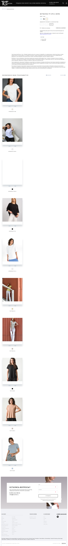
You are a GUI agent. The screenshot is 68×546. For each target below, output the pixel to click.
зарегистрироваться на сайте (45, 33)
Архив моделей (14, 519)
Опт (44, 519)
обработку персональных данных (48, 500)
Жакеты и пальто (15, 522)
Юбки (3, 532)
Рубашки (13, 529)
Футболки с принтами (5, 535)
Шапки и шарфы (15, 525)
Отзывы (45, 518)
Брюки (13, 532)
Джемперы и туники (5, 524)
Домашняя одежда (5, 531)
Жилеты (3, 522)
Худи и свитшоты (4, 534)
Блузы (13, 528)
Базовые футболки (5, 525)
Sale (30, 3)
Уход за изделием (33, 518)
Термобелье (14, 531)
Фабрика (38, 3)
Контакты (43, 3)
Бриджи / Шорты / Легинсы (16, 524)
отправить (48, 495)
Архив (33, 3)
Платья (13, 521)
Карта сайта (45, 524)
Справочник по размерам (61, 27)
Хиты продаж (4, 521)
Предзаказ (19, 3)
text (7, 3)
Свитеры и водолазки (5, 528)
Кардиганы (3, 529)
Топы (13, 534)
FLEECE (3, 518)
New (23, 3)
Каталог (27, 3)
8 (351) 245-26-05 (54, 2)
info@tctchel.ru (13, 494)
